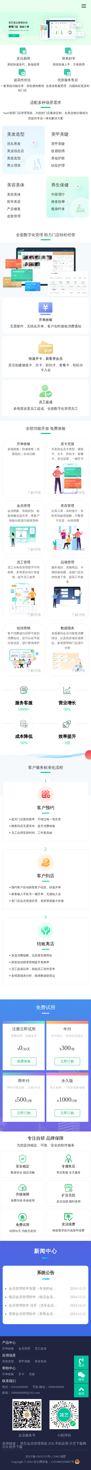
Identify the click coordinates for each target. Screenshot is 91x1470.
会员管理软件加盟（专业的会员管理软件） (33, 1288)
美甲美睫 (60, 134)
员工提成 (40, 1348)
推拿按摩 (58, 202)
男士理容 (14, 165)
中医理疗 (58, 194)
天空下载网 (77, 1443)
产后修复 (14, 209)
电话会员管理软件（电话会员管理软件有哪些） (33, 1297)
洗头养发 (14, 144)
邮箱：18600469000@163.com (21, 1392)
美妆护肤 (58, 158)
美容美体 (16, 185)
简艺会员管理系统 (33, 1443)
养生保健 (60, 185)
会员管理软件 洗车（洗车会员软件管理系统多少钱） (33, 1305)
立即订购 (67, 1061)
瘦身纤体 (58, 209)
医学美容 (14, 202)
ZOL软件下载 (12, 1447)
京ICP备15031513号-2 (39, 1456)
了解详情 (34, 493)
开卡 (21, 1374)
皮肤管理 (14, 216)
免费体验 (24, 1061)
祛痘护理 (58, 165)
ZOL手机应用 (58, 1443)
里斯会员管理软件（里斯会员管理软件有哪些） (33, 1314)
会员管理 (24, 1348)
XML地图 (59, 1456)
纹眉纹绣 (58, 151)
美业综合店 (15, 151)
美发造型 (16, 134)
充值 (32, 1374)
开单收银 (8, 1348)
